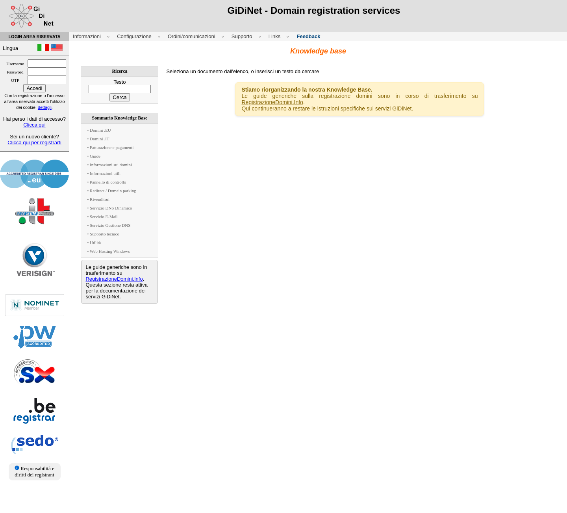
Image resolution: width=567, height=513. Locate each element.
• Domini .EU (99, 130)
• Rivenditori (98, 199)
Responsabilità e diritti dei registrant (34, 471)
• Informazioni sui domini (109, 164)
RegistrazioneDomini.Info (114, 279)
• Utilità (94, 242)
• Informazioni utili (103, 173)
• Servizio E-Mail (102, 216)
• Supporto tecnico (103, 234)
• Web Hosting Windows (108, 251)
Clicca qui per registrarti (34, 142)
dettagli (45, 107)
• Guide (93, 156)
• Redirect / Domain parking (111, 190)
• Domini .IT (98, 138)
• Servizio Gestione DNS (108, 225)
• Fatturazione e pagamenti (110, 147)
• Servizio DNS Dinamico (109, 208)
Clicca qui (34, 125)
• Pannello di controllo (106, 182)
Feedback (308, 36)
